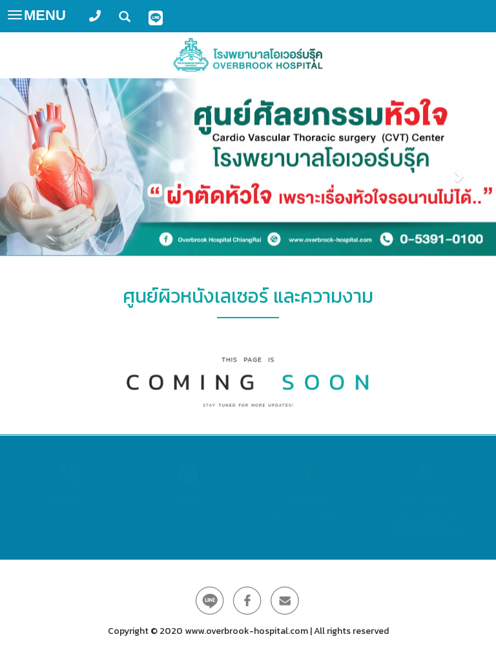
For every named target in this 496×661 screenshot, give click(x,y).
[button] (37, 167)
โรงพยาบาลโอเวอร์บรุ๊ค (427, 513)
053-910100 (69, 513)
